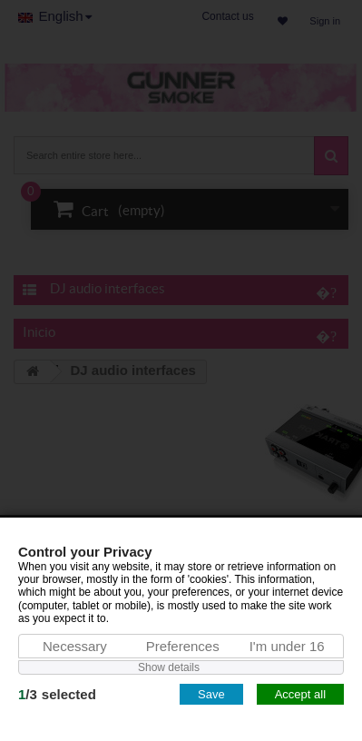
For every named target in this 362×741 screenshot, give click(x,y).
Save (211, 694)
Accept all (300, 694)
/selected (57, 694)
